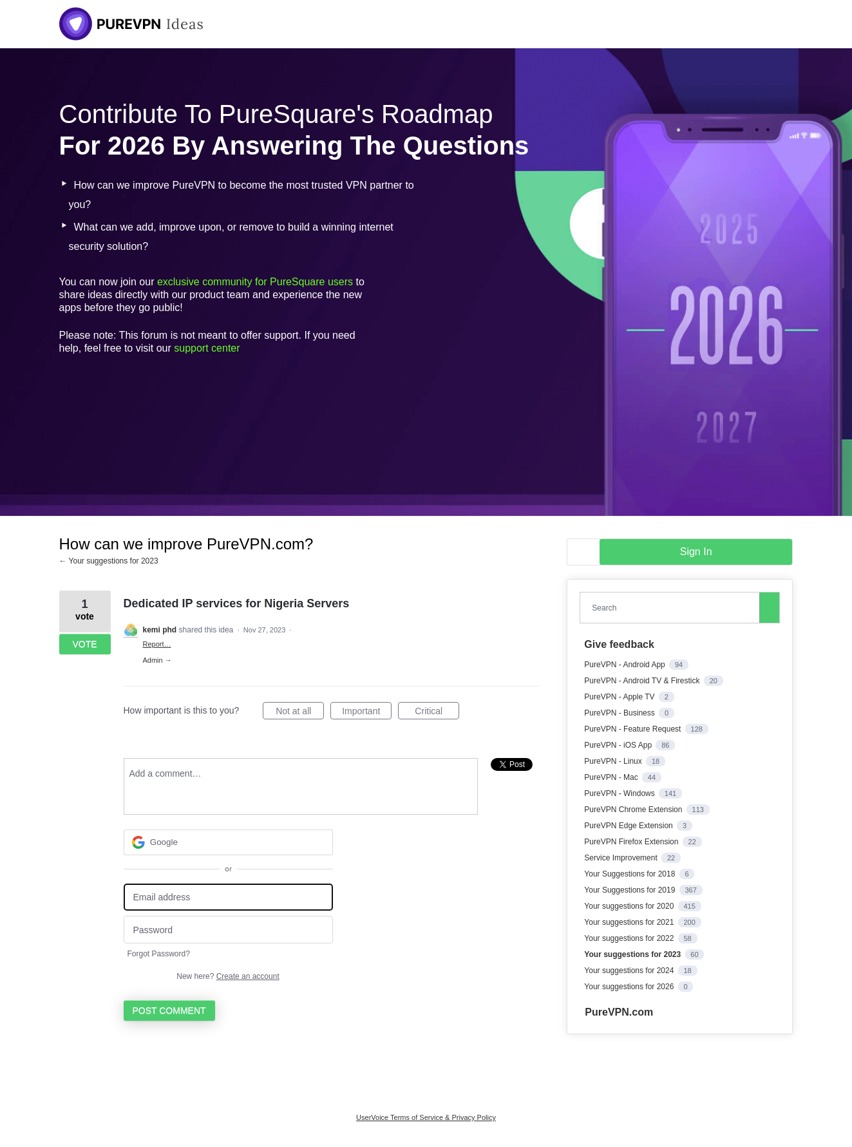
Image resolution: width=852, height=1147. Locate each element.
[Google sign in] (228, 842)
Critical (437, 713)
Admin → (157, 660)
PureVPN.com (619, 1012)
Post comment (169, 1010)
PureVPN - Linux (614, 761)
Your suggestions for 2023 (633, 954)
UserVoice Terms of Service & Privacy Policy (426, 1117)
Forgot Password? (159, 953)
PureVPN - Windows (620, 793)
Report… (157, 644)
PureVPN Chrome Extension (634, 809)
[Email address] (228, 897)
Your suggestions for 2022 (630, 938)
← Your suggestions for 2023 (108, 560)
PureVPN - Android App (625, 664)
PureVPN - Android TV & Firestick (643, 680)
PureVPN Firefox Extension (632, 841)
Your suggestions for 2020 (630, 906)
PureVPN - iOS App (619, 745)
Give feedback (619, 644)
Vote (84, 644)
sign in (696, 551)
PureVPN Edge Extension (629, 825)
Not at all (300, 713)
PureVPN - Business (620, 712)
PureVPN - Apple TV (620, 696)
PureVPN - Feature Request (633, 729)
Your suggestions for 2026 (630, 986)
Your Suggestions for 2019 (630, 890)
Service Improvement (621, 857)
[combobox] (672, 608)
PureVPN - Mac (612, 777)
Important (367, 713)
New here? (227, 976)
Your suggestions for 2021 (630, 922)
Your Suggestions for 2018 (630, 873)
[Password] (228, 929)
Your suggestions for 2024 (630, 970)
